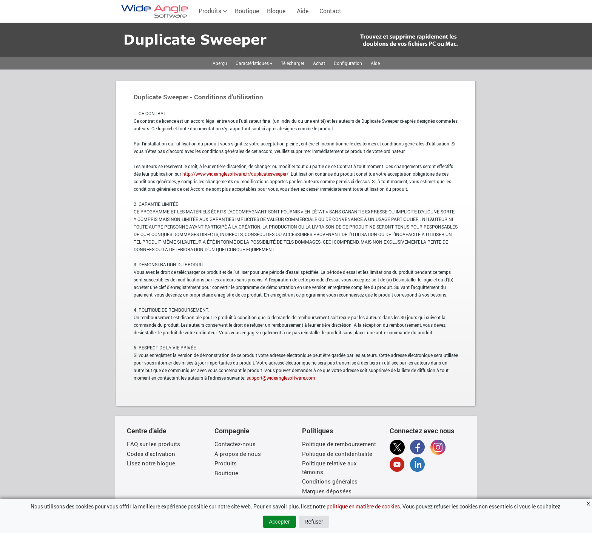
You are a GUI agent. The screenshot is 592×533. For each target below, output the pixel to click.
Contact (330, 11)
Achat (319, 63)
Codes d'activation (151, 453)
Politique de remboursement (339, 444)
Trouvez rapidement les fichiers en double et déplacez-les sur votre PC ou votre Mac (181, 40)
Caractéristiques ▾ (254, 63)
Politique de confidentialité (337, 453)
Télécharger (292, 63)
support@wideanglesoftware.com (281, 378)
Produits (213, 11)
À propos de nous (237, 453)
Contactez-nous (235, 444)
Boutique (247, 11)
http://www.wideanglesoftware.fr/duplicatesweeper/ (235, 174)
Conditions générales (330, 481)
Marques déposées (327, 491)
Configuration (348, 63)
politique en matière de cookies (363, 506)
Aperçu (220, 63)
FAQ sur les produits (153, 444)
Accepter (279, 522)
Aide (302, 11)
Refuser (314, 522)
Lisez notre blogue (151, 463)
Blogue (276, 11)
